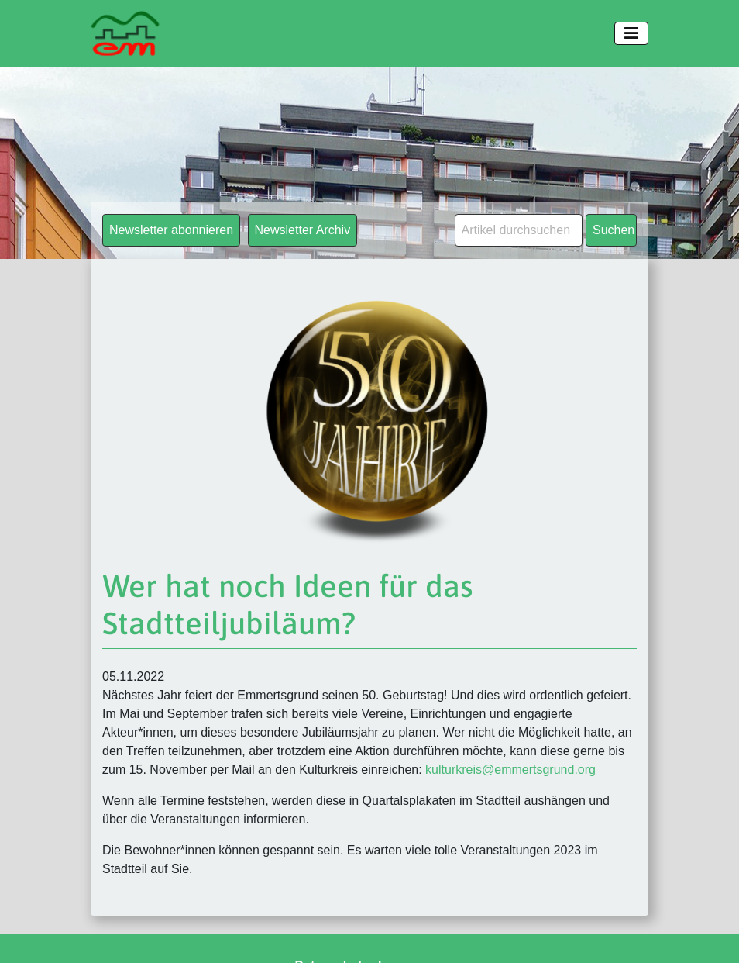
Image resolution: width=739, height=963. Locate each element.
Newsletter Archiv (303, 229)
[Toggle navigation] (631, 33)
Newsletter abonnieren (171, 229)
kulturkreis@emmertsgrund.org (510, 769)
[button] (34, 929)
